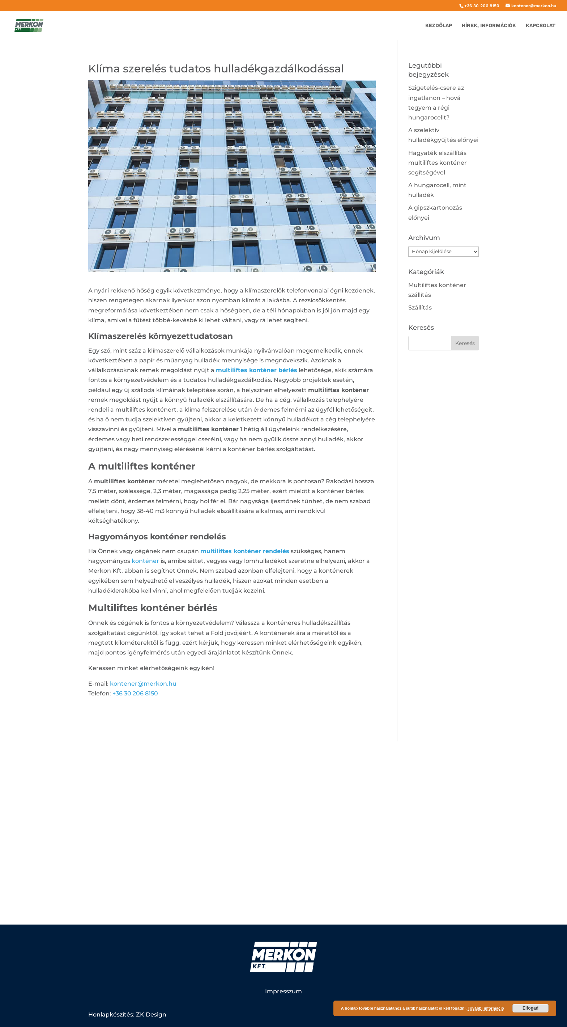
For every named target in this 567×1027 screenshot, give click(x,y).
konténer (145, 560)
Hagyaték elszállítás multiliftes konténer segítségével (437, 163)
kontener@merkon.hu (143, 683)
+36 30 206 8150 (481, 5)
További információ (486, 1008)
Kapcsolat (540, 25)
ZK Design (151, 1014)
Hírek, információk (489, 25)
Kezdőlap (438, 25)
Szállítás (420, 307)
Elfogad (530, 1008)
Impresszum (283, 991)
